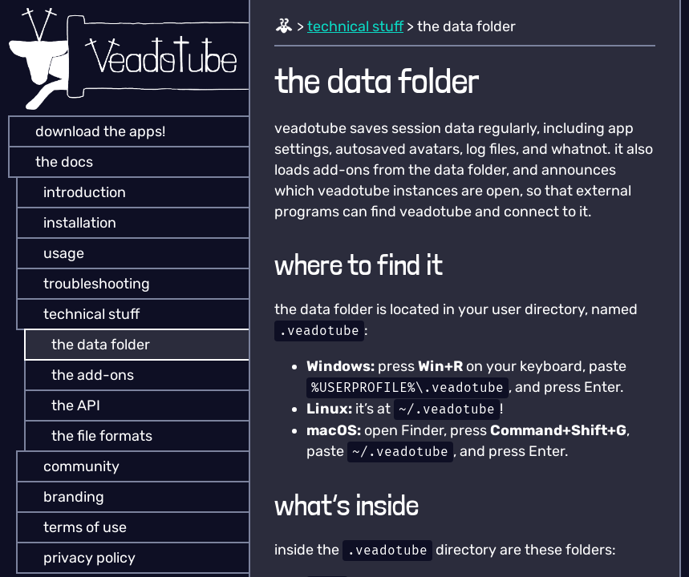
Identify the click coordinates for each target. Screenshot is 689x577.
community (70, 466)
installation (68, 223)
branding (62, 497)
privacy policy (78, 558)
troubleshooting (85, 284)
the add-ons (81, 375)
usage (52, 253)
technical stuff (80, 314)
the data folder (89, 344)
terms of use (74, 527)
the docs (53, 162)
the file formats (90, 436)
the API (64, 405)
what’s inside (346, 505)
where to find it (358, 265)
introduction (73, 192)
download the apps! (89, 131)
